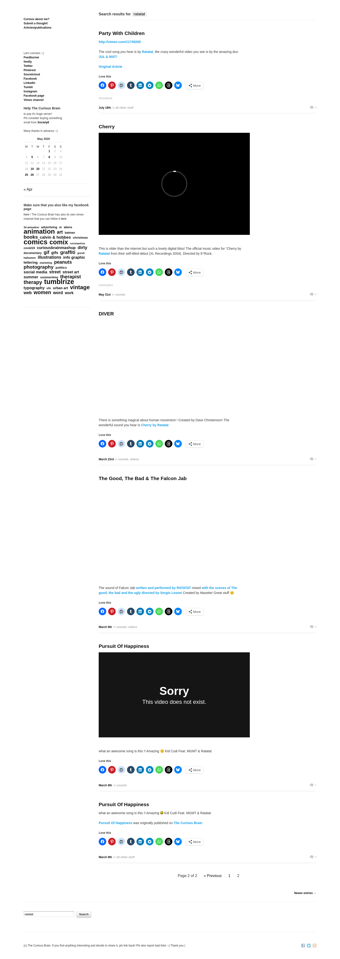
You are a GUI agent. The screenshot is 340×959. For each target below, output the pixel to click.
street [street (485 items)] (55, 272)
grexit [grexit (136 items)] (81, 253)
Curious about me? (36, 19)
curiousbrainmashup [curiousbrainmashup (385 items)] (56, 248)
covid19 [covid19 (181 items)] (29, 248)
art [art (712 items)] (60, 232)
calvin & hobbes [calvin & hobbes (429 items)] (55, 237)
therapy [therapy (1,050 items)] (33, 282)
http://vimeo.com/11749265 (120, 42)
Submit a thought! (36, 23)
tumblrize (106, 98)
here (26, 214)
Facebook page (34, 95)
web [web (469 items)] (28, 293)
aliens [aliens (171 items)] (68, 227)
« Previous (213, 876)
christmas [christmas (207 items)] (80, 237)
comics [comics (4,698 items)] (35, 242)
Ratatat (147, 52)
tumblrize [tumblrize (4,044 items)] (59, 282)
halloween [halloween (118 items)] (30, 257)
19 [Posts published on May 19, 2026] (32, 169)
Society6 (43, 122)
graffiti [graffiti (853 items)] (67, 252)
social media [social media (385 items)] (35, 272)
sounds (120, 294)
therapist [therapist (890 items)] (70, 277)
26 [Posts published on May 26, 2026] (32, 174)
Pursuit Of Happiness (124, 646)
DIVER (106, 313)
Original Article (110, 67)
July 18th (105, 107)
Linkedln (29, 83)
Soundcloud (32, 74)
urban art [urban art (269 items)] (60, 288)
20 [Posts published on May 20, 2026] (37, 169)
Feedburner (31, 57)
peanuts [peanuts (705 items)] (63, 262)
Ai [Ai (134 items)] (60, 227)
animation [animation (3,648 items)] (39, 231)
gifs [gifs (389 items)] (54, 253)
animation (107, 285)
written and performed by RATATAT (163, 588)
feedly (28, 61)
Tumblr (28, 87)
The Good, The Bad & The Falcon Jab (143, 478)
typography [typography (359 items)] (34, 288)
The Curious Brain (188, 823)
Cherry (107, 126)
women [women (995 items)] (42, 292)
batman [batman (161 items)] (70, 232)
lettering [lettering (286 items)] (31, 262)
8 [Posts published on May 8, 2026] (49, 157)
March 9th (105, 627)
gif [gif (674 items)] (46, 252)
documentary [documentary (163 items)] (33, 253)
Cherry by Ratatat (154, 425)
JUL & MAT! (108, 57)
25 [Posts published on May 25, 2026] (26, 174)
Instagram (30, 91)
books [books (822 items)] (31, 237)
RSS (314, 945)
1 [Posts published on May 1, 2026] (49, 151)
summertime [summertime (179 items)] (49, 277)
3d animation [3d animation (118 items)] (31, 227)
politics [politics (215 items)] (61, 267)
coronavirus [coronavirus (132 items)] (77, 243)
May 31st (105, 294)
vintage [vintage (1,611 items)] (80, 287)
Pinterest (30, 70)
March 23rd (106, 459)
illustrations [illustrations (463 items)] (49, 257)
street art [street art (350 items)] (71, 272)
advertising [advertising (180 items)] (49, 227)
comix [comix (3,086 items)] (58, 242)
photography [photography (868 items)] (39, 267)
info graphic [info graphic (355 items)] (74, 257)
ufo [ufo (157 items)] (49, 288)
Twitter (28, 66)
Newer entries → (305, 893)
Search (84, 914)
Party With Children (122, 33)
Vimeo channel (33, 100)
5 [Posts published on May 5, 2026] (32, 157)
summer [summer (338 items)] (31, 277)
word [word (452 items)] (58, 293)
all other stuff (124, 107)
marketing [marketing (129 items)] (46, 262)
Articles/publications (37, 27)
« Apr (28, 189)
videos (134, 459)
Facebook (30, 78)
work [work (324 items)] (69, 293)
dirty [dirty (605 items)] (82, 247)
